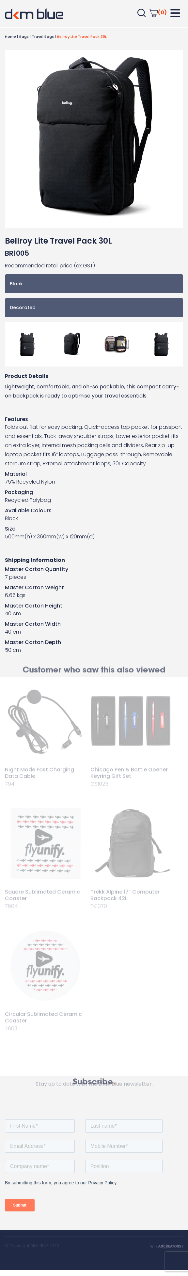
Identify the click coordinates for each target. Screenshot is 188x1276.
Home (10, 36)
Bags (24, 36)
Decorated (23, 307)
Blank (16, 283)
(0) (158, 12)
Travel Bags (43, 36)
